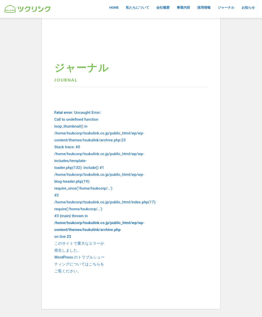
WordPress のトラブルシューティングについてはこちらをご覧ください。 (79, 264)
